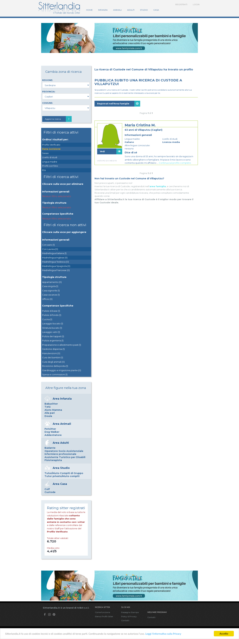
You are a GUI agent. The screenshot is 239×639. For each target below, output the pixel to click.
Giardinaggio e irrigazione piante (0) (61, 370)
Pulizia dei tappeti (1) (53, 336)
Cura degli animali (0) (53, 361)
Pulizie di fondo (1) (51, 315)
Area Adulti (61, 442)
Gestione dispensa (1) (53, 349)
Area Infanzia (62, 398)
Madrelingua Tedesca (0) (55, 261)
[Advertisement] (146, 200)
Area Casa (60, 483)
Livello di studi (49, 157)
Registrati (181, 4)
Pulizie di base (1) (51, 311)
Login (196, 4)
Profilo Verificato (51, 144)
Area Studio (61, 468)
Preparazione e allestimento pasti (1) (61, 344)
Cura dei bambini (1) (52, 357)
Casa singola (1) (50, 286)
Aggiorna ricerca (58, 119)
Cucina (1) (47, 319)
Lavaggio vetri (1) (51, 332)
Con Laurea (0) (50, 249)
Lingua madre (49, 161)
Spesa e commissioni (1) (55, 374)
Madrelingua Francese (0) (56, 270)
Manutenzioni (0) (51, 353)
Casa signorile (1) (51, 290)
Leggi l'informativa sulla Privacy (163, 634)
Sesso (45, 153)
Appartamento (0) (52, 282)
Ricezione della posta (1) (55, 366)
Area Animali (62, 423)
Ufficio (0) (47, 299)
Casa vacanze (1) (51, 294)
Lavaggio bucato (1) (52, 323)
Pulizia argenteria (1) (53, 340)
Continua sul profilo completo (175, 162)
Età (44, 170)
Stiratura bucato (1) (52, 327)
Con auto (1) (48, 244)
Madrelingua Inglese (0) (55, 257)
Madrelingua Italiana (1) (54, 253)
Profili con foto (50, 165)
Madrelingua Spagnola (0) (56, 266)
